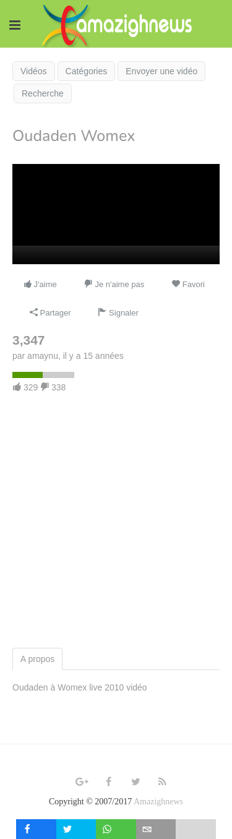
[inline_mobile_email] (156, 829)
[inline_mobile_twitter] (76, 829)
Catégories (87, 71)
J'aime (40, 284)
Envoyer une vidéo (161, 71)
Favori (188, 284)
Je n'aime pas (114, 284)
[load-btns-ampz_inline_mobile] (196, 829)
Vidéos (33, 71)
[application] (116, 214)
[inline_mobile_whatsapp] (116, 829)
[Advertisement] (116, 526)
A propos (37, 659)
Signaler (118, 312)
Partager (50, 312)
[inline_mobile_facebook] (36, 829)
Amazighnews (158, 801)
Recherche (43, 93)
